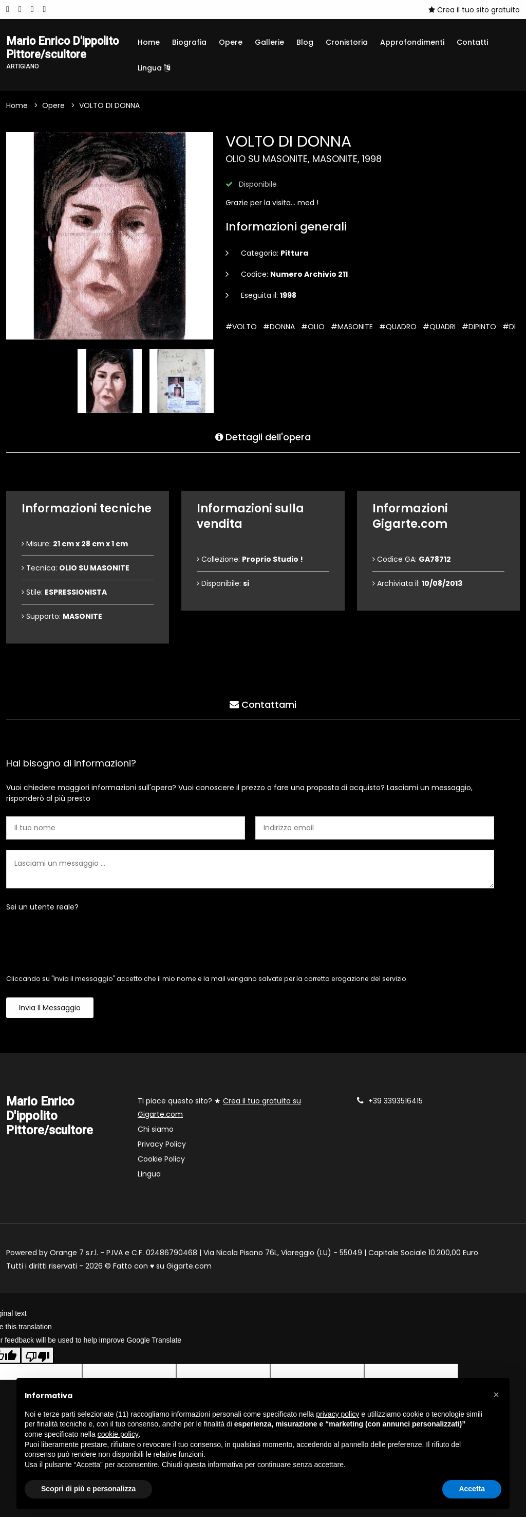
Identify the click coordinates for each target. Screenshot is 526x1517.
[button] (496, 1394)
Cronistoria (347, 42)
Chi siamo (156, 1136)
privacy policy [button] (337, 1414)
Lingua (154, 68)
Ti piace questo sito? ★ (219, 1114)
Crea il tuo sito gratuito (474, 10)
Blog (304, 42)
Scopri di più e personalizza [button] (88, 1489)
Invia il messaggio (50, 1014)
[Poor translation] (37, 1361)
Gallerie (269, 42)
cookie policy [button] (118, 1434)
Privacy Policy (162, 1151)
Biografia (189, 42)
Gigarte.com (189, 1273)
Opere (230, 42)
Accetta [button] (472, 1489)
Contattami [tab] (263, 709)
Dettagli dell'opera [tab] (263, 441)
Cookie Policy (161, 1166)
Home (149, 42)
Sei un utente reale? (42, 913)
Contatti (472, 42)
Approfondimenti (412, 42)
